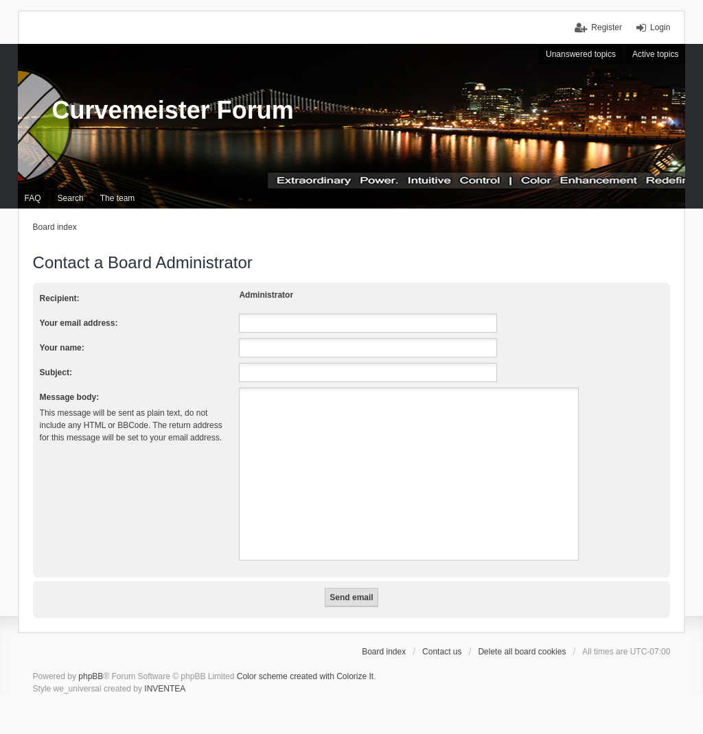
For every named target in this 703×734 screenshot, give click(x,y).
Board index (384, 651)
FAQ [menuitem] (33, 198)
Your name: (62, 348)
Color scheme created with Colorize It (305, 676)
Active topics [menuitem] (655, 54)
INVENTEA (164, 689)
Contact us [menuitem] (441, 651)
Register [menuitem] (606, 27)
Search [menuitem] (71, 198)
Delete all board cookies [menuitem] (522, 651)
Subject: (56, 372)
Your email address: (79, 323)
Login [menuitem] (660, 27)
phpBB (90, 676)
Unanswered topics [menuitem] (581, 54)
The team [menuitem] (117, 198)
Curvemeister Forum (173, 110)
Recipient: (60, 298)
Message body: (70, 397)
